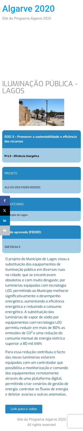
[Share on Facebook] (5, 201)
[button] (23, 409)
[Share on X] (5, 211)
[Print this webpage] (5, 230)
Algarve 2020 (28, 9)
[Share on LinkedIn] (5, 221)
